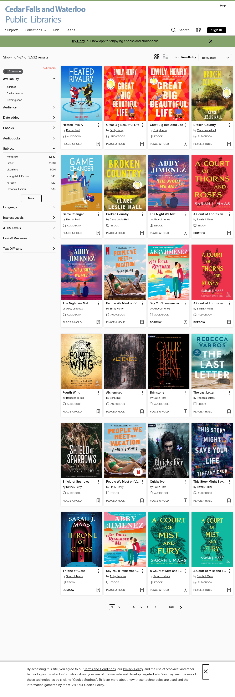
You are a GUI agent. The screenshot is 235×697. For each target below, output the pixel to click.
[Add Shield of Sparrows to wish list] (98, 501)
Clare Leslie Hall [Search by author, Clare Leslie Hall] (206, 130)
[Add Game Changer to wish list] (98, 233)
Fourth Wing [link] (71, 393)
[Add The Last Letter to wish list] (228, 412)
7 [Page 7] (155, 607)
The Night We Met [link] (162, 214)
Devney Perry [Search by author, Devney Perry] (74, 487)
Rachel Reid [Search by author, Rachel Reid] (73, 130)
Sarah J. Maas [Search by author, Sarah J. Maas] (205, 219)
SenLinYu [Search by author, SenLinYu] (115, 398)
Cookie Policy (94, 685)
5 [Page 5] (141, 607)
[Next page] (181, 607)
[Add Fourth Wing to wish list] (98, 412)
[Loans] (199, 31)
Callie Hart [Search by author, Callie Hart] (159, 398)
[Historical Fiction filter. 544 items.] (31, 189)
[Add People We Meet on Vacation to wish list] (141, 322)
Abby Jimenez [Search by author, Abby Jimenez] (161, 219)
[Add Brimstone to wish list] (185, 412)
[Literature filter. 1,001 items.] (31, 170)
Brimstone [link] (157, 393)
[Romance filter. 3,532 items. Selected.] (31, 157)
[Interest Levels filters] (29, 218)
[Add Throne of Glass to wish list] (98, 590)
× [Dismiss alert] (211, 41)
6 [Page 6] (148, 607)
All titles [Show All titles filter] (11, 87)
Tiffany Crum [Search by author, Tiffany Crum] (204, 487)
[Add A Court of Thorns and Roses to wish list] (228, 233)
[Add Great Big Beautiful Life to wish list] (141, 144)
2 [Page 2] (119, 607)
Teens (70, 30)
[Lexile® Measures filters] (29, 238)
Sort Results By (185, 57)
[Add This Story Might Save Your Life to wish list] (228, 501)
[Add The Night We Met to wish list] (185, 233)
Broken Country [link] (204, 125)
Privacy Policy (133, 669)
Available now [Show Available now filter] (15, 93)
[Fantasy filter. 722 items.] (31, 183)
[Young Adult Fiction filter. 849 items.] (31, 176)
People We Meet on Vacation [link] (123, 303)
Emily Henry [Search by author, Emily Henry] (116, 130)
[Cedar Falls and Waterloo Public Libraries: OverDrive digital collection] (45, 14)
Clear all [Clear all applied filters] (49, 68)
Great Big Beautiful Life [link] (122, 125)
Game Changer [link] (73, 214)
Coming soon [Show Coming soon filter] (14, 100)
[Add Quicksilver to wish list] (185, 501)
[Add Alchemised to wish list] (141, 412)
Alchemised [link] (114, 393)
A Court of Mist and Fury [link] (167, 571)
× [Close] (205, 672)
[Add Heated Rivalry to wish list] (98, 144)
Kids (56, 30)
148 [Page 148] (171, 607)
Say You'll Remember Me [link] (167, 303)
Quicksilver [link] (157, 482)
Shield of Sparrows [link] (76, 482)
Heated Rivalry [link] (73, 125)
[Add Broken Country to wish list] (228, 144)
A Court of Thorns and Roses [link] (210, 214)
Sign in (216, 30)
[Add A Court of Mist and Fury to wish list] (185, 590)
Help (223, 5)
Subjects (12, 30)
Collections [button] (36, 30)
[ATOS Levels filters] (29, 228)
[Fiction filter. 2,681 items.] (31, 163)
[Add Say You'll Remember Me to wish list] (185, 322)
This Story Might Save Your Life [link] (210, 482)
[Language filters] (29, 207)
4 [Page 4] (134, 607)
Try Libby (78, 41)
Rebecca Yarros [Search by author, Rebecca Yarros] (75, 398)
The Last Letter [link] (203, 393)
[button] (180, 31)
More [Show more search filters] (31, 198)
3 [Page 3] (127, 607)
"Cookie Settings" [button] (84, 680)
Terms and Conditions (100, 669)
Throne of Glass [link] (74, 571)
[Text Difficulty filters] (29, 249)
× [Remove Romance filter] (6, 71)
